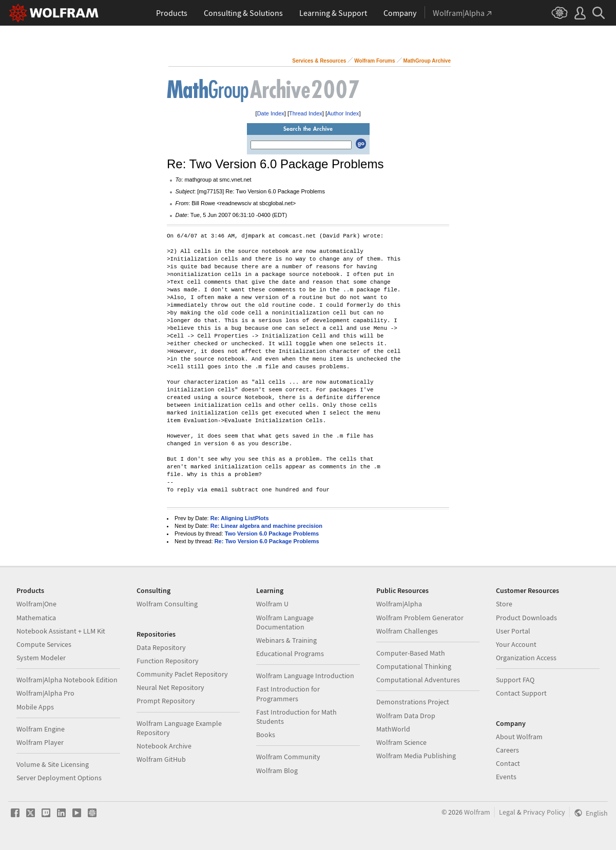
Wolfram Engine (40, 729)
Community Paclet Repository (182, 674)
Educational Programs (290, 653)
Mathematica (36, 617)
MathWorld (393, 729)
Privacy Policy (544, 812)
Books (265, 734)
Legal (507, 812)
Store (504, 603)
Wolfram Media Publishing (416, 755)
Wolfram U (272, 603)
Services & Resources (319, 61)
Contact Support (521, 693)
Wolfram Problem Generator (420, 617)
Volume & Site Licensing (52, 764)
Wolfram (477, 812)
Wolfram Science (401, 742)
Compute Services (43, 644)
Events (506, 776)
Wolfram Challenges (407, 631)
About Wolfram (519, 736)
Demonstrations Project (412, 701)
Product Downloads (526, 617)
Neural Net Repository (170, 687)
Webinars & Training (286, 640)
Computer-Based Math (410, 653)
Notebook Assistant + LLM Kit (60, 631)
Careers (507, 750)
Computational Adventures (418, 679)
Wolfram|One (36, 603)
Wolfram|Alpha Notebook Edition (67, 679)
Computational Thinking (413, 666)
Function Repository (168, 660)
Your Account (516, 644)
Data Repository (161, 647)
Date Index (270, 113)
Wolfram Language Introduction (305, 675)
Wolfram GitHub (161, 759)
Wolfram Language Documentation (285, 622)
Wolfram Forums (374, 61)
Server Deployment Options (59, 777)
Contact (508, 763)
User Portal (513, 631)
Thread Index (305, 113)
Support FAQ (515, 679)
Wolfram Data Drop (405, 715)
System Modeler (41, 657)
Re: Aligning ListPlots (239, 518)
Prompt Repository (166, 700)
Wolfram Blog (277, 770)
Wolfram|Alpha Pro (45, 693)
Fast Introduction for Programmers (288, 693)
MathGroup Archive (427, 61)
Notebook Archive (164, 745)
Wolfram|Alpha (399, 603)
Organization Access (526, 657)
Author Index (343, 113)
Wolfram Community (288, 756)
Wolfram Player (40, 742)
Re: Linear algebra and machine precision (266, 526)
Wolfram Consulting (167, 603)
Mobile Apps (35, 706)
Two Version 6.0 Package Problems (272, 533)
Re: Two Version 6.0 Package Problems (267, 541)
